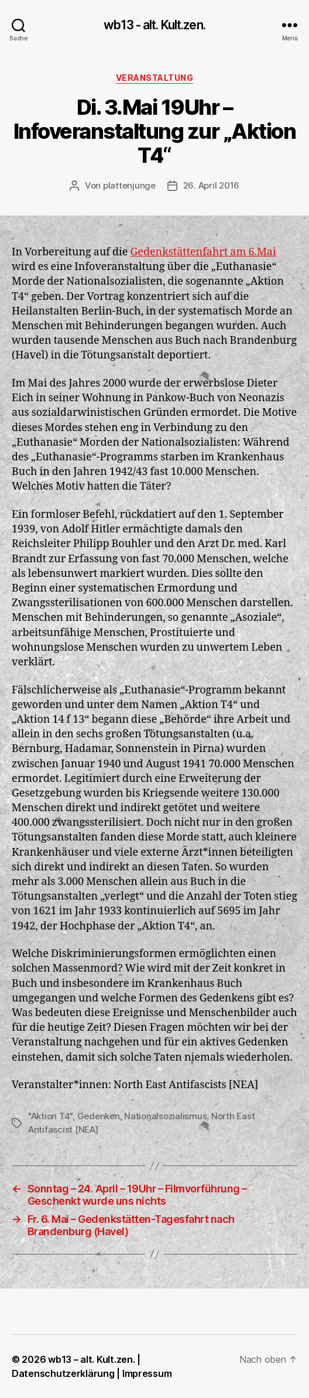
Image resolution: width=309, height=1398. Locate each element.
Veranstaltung (155, 78)
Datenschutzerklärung (63, 1373)
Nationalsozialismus (165, 1116)
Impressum (147, 1373)
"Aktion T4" (50, 1116)
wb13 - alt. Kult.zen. (154, 25)
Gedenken (98, 1116)
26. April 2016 (211, 185)
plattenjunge (129, 185)
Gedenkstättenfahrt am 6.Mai (203, 252)
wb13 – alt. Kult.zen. (91, 1359)
